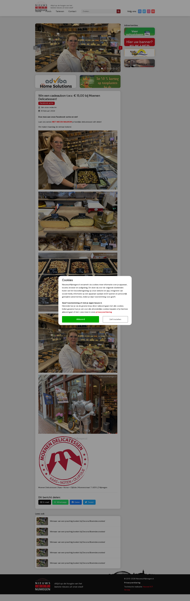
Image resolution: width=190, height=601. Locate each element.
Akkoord (80, 319)
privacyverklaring (104, 312)
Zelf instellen (115, 319)
